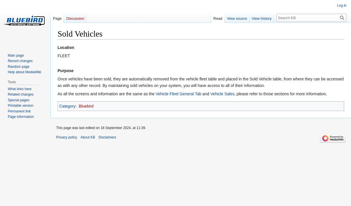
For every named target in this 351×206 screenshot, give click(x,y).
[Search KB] (311, 18)
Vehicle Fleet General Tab (178, 94)
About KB (87, 137)
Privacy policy (66, 137)
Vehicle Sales (222, 94)
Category (67, 106)
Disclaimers (107, 137)
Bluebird (86, 106)
